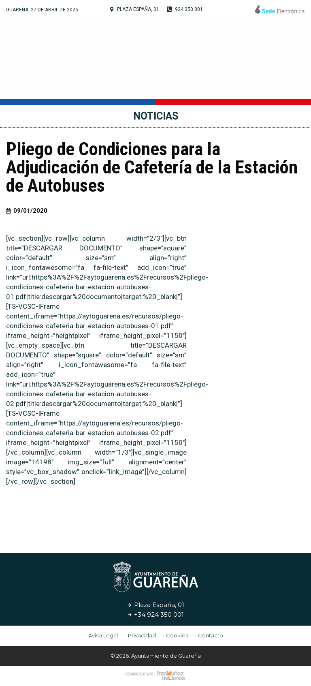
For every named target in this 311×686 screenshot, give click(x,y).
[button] (166, 517)
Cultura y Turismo (153, 87)
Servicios (218, 87)
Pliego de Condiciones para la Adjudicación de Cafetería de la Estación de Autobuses (152, 167)
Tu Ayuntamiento (69, 87)
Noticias (262, 87)
